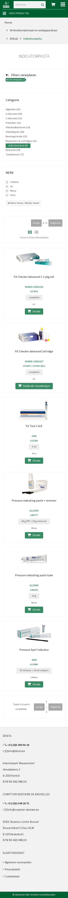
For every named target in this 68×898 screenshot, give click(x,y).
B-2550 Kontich (11, 776)
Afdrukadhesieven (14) (18, 127)
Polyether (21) (13, 123)
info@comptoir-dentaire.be (22, 810)
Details (34, 311)
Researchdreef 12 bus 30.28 (18, 828)
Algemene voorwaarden (18, 862)
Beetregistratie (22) (16, 136)
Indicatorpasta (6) (18, 145)
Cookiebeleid (12, 876)
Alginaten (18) (13, 109)
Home (8, 23)
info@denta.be (15, 751)
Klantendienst (14, 853)
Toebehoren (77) (15, 154)
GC (11, 186)
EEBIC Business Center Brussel (21, 822)
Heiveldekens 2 (11, 770)
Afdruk (14, 39)
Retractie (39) (13, 150)
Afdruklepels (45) (15, 132)
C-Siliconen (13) (14, 118)
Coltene (14, 182)
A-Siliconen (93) (14, 114)
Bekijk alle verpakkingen (34, 386)
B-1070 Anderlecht (13, 834)
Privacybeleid (12, 869)
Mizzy (13, 191)
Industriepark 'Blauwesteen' (19, 763)
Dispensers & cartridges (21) (21, 141)
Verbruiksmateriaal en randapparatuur (33, 30)
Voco (13, 195)
